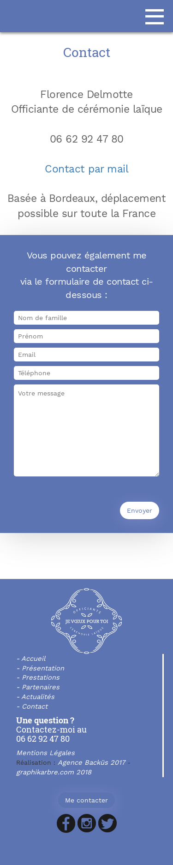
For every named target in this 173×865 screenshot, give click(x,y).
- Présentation (40, 668)
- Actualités (35, 697)
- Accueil (30, 658)
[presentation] (84, 501)
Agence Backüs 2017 (91, 762)
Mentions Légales (45, 753)
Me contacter (86, 800)
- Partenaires (38, 687)
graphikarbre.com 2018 (53, 772)
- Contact (32, 706)
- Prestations (38, 677)
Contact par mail (86, 169)
